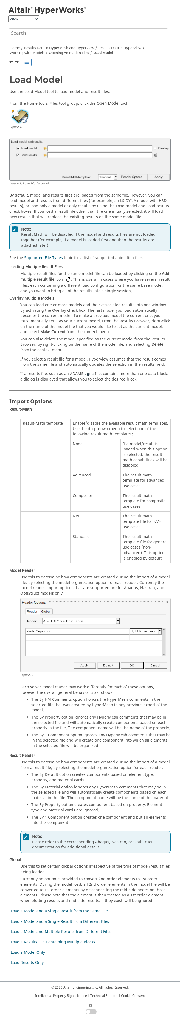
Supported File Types (43, 258)
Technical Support (104, 995)
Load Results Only (27, 963)
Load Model (103, 52)
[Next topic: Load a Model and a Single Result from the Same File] (17, 62)
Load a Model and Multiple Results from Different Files (61, 932)
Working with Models (27, 52)
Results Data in (120, 48)
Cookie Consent (133, 995)
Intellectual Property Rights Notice (61, 995)
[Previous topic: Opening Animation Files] (12, 62)
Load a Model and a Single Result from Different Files (60, 921)
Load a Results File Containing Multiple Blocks (53, 942)
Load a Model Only (28, 952)
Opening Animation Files (69, 52)
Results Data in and (59, 48)
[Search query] (88, 33)
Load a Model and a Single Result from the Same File (59, 911)
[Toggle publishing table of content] (27, 62)
